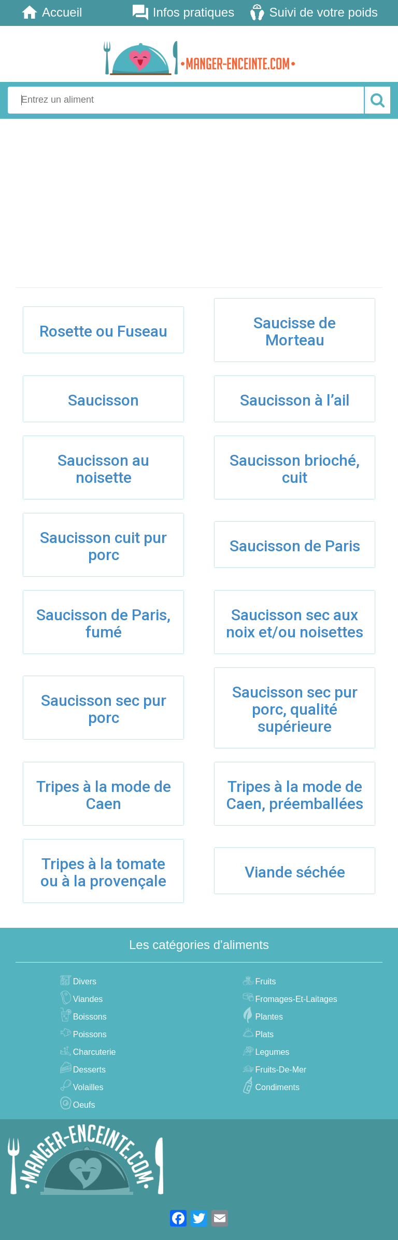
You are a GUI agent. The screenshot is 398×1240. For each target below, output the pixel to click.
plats (263, 1034)
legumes (271, 1052)
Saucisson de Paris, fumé (103, 623)
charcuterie (93, 1052)
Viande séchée (295, 872)
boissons (88, 1016)
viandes (86, 999)
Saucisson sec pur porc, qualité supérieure (295, 709)
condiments (276, 1087)
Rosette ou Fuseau (103, 331)
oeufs (82, 1104)
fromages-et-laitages (295, 999)
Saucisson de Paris (295, 546)
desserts (88, 1069)
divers (83, 981)
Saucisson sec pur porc (103, 709)
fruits (264, 981)
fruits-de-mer (280, 1069)
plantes (268, 1016)
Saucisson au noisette (103, 468)
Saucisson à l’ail (295, 400)
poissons (88, 1034)
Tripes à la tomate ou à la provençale (103, 872)
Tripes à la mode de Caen (103, 795)
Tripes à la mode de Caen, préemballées (294, 795)
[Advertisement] (199, 203)
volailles (87, 1087)
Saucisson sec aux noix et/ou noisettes (294, 623)
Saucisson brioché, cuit (295, 468)
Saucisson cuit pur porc (103, 546)
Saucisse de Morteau (294, 331)
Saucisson (103, 400)
